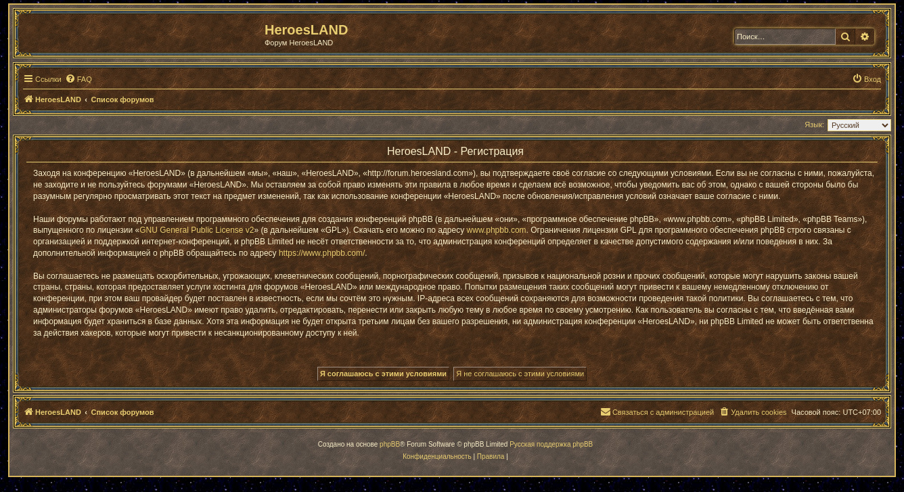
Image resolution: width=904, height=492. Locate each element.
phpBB (390, 444)
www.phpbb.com (496, 230)
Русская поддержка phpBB (551, 444)
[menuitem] (78, 79)
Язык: (814, 124)
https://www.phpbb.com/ (322, 253)
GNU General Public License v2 (196, 230)
